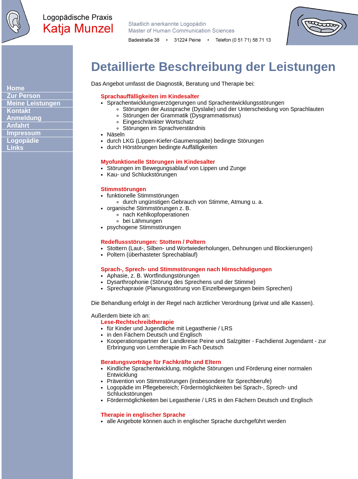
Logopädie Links (20, 144)
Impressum (21, 133)
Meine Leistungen (31, 103)
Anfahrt (16, 125)
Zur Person (21, 95)
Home (13, 88)
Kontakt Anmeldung (22, 114)
